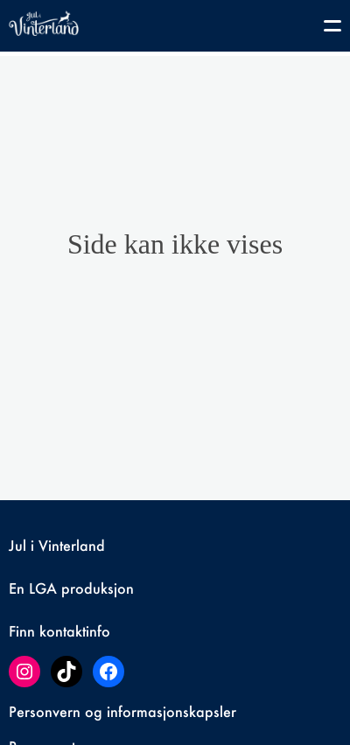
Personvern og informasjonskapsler (122, 711)
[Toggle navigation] (323, 28)
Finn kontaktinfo (59, 631)
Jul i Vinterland (57, 545)
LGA (43, 588)
